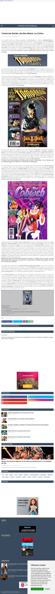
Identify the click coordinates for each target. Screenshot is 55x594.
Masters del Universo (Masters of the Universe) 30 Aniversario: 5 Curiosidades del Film (26, 462)
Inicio (2, 30)
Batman (11, 474)
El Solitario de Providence (27, 26)
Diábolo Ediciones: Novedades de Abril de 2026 (19, 437)
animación (18, 477)
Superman (26, 474)
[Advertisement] (27, 13)
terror (16, 474)
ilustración (12, 477)
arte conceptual (5, 477)
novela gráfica (43, 474)
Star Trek (34, 477)
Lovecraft (40, 477)
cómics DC (16, 318)
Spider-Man (50, 474)
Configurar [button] (47, 589)
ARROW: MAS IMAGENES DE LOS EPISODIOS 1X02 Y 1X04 (20, 412)
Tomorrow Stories (47, 40)
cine (3, 474)
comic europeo (47, 477)
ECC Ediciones (31, 69)
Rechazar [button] (40, 589)
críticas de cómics (8, 30)
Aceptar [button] (34, 589)
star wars (24, 477)
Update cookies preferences (6, 0)
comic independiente (8, 318)
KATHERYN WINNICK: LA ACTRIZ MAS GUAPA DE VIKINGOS (21, 418)
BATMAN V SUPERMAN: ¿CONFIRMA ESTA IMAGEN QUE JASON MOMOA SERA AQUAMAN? (28, 425)
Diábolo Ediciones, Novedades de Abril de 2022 (19, 431)
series (7, 474)
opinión (29, 477)
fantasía (20, 474)
